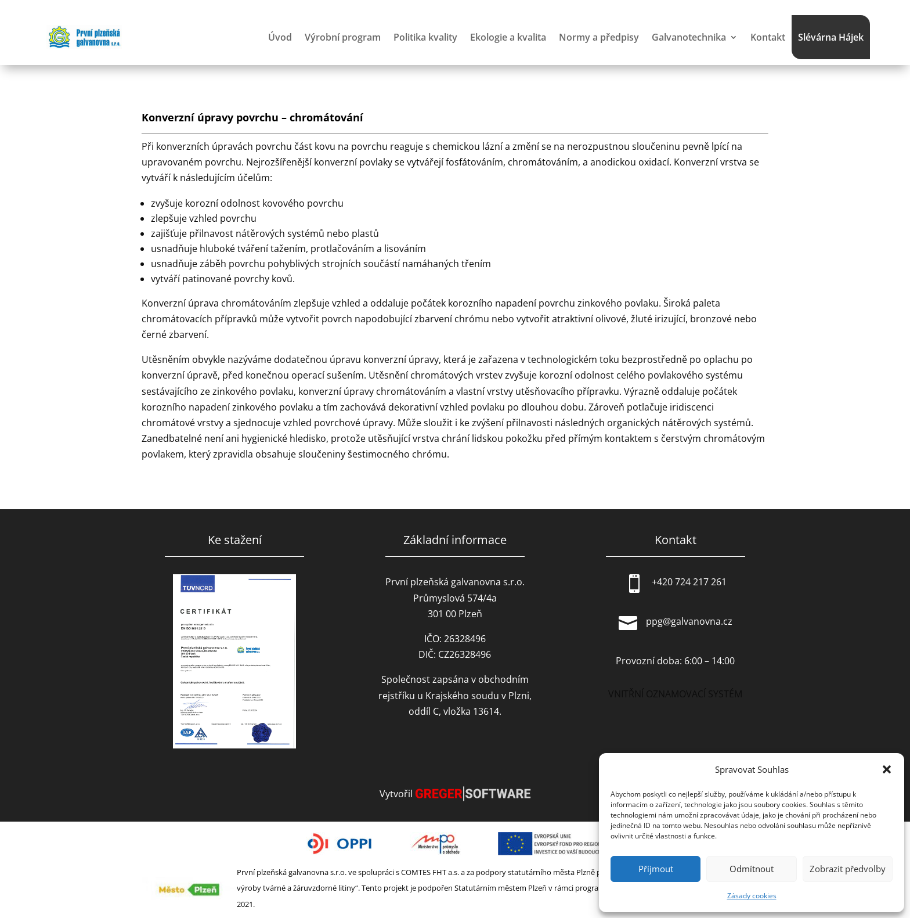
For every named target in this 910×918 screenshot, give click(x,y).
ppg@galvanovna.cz (689, 621)
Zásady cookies (752, 896)
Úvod (280, 37)
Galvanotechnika (689, 37)
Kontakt (767, 37)
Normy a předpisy (599, 37)
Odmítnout (752, 868)
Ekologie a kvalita (508, 37)
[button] (887, 769)
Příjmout (655, 868)
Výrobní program (343, 37)
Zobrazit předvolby (848, 868)
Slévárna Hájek (831, 37)
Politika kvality (425, 37)
